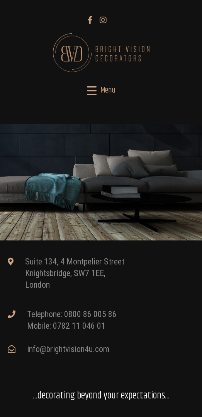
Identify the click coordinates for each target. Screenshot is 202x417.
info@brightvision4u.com (68, 349)
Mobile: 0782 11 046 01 (66, 326)
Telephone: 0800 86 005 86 (72, 314)
